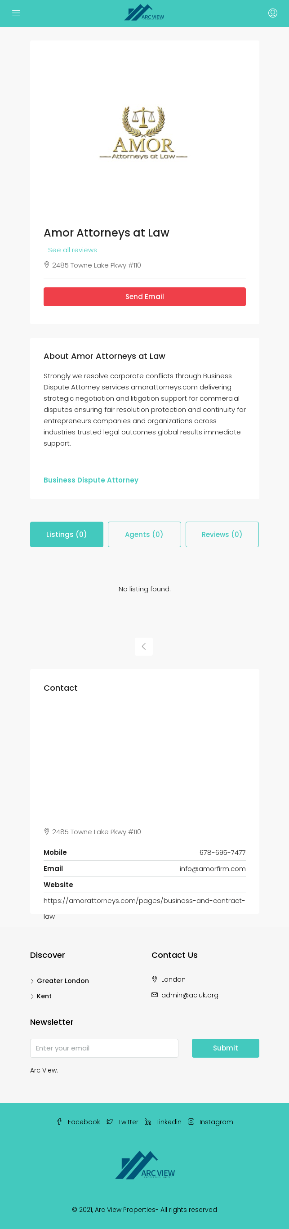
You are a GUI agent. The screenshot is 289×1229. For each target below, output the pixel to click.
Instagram (210, 1121)
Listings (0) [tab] (66, 534)
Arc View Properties (125, 1209)
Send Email (144, 296)
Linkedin (163, 1121)
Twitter (122, 1121)
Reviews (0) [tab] (222, 534)
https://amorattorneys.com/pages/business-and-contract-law (144, 908)
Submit (225, 1048)
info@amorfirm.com (213, 868)
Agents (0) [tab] (144, 534)
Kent (44, 996)
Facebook (78, 1121)
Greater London (63, 980)
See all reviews (72, 250)
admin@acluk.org (189, 995)
